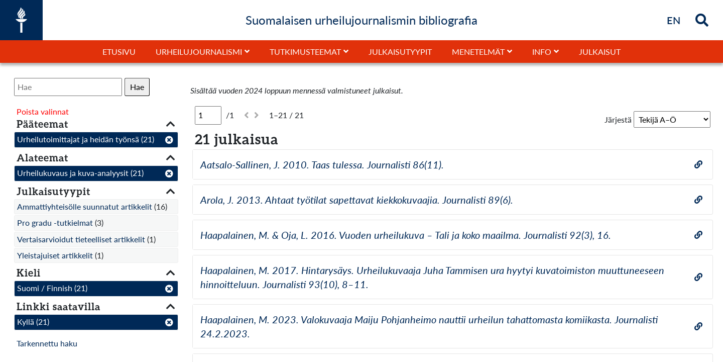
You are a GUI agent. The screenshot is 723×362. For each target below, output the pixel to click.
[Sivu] (208, 115)
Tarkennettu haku (47, 343)
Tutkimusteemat (305, 51)
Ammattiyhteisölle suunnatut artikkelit (84, 206)
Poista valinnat (43, 111)
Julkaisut (600, 51)
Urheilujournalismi (199, 51)
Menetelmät (478, 51)
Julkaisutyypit (400, 51)
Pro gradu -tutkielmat (55, 222)
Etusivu (119, 51)
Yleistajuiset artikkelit (55, 255)
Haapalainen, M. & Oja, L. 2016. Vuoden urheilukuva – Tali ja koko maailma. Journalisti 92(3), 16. (405, 235)
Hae (137, 87)
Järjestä (618, 119)
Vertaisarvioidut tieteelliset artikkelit (81, 239)
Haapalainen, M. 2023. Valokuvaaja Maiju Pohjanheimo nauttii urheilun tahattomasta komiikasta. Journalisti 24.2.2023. (429, 326)
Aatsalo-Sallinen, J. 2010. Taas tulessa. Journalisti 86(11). (322, 164)
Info (541, 51)
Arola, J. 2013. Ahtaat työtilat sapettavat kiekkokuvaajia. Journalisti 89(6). (356, 200)
